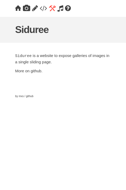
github (36, 71)
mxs (21, 96)
